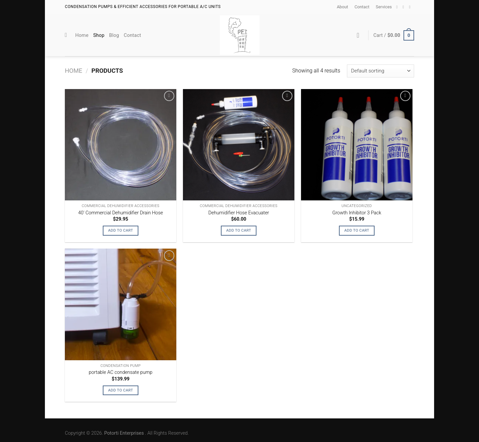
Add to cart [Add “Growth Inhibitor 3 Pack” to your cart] (356, 230)
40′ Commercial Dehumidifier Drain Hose (120, 213)
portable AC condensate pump (120, 372)
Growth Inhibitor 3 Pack (356, 213)
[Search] (68, 35)
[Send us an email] (404, 7)
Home (81, 35)
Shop (98, 35)
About (342, 6)
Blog (114, 35)
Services (384, 6)
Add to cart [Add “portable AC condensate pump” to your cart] (120, 390)
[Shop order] (380, 70)
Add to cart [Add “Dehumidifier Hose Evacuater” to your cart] (238, 230)
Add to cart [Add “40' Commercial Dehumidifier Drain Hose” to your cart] (120, 230)
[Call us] (411, 7)
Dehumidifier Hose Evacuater (238, 213)
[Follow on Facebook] (398, 7)
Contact (362, 6)
